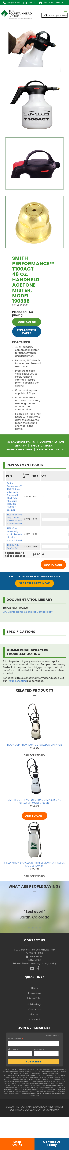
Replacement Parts (26, 331)
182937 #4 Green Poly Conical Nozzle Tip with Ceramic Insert (14, 534)
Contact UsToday (51, 1143)
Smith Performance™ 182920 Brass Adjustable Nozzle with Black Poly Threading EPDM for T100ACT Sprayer (14, 496)
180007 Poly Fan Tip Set (13, 547)
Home (34, 988)
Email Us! (32, 3)
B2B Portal (34, 1019)
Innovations (34, 993)
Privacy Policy (34, 998)
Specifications (42, 445)
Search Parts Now (34, 583)
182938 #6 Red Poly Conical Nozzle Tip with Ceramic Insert (14, 519)
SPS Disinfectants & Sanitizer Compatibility (27, 612)
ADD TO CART (34, 816)
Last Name (39, 1049)
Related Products (50, 449)
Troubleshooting (18, 449)
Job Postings (34, 1004)
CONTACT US (27, 322)
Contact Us (34, 1009)
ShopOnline (17, 1143)
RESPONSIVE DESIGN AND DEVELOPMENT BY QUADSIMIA (36, 1108)
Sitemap (34, 1014)
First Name (13, 1049)
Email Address (15, 1038)
